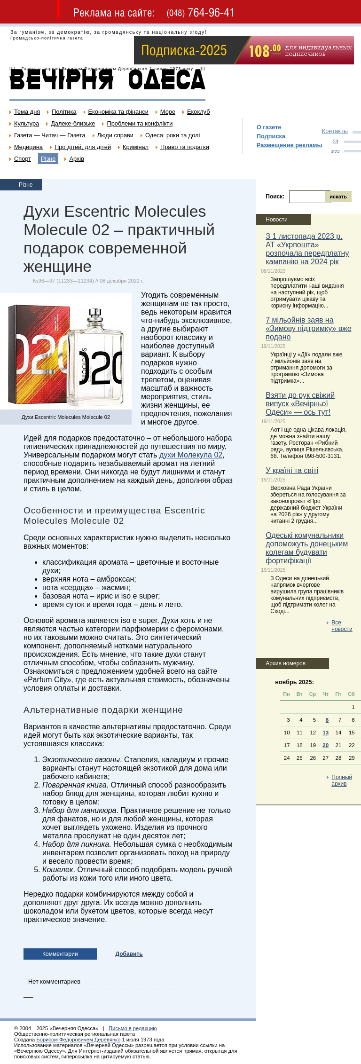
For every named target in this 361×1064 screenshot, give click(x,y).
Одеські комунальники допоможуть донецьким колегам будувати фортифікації (307, 548)
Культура (26, 123)
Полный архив (341, 780)
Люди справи (115, 135)
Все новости (341, 625)
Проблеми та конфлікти (140, 123)
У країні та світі (292, 470)
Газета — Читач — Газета (50, 135)
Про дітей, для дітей (83, 146)
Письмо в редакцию (133, 1028)
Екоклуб (198, 111)
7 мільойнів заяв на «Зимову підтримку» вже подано (308, 328)
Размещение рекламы (289, 145)
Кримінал (136, 146)
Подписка (271, 136)
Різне (48, 158)
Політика (64, 111)
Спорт (22, 158)
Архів (76, 158)
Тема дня (27, 111)
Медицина (28, 146)
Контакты (335, 130)
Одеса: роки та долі (172, 135)
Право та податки (184, 146)
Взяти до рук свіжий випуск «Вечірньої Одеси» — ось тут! (300, 403)
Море (167, 111)
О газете (269, 127)
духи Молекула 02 (190, 455)
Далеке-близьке (73, 123)
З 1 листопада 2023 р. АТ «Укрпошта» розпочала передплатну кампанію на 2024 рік (307, 249)
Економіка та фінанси (118, 111)
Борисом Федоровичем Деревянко (78, 1039)
